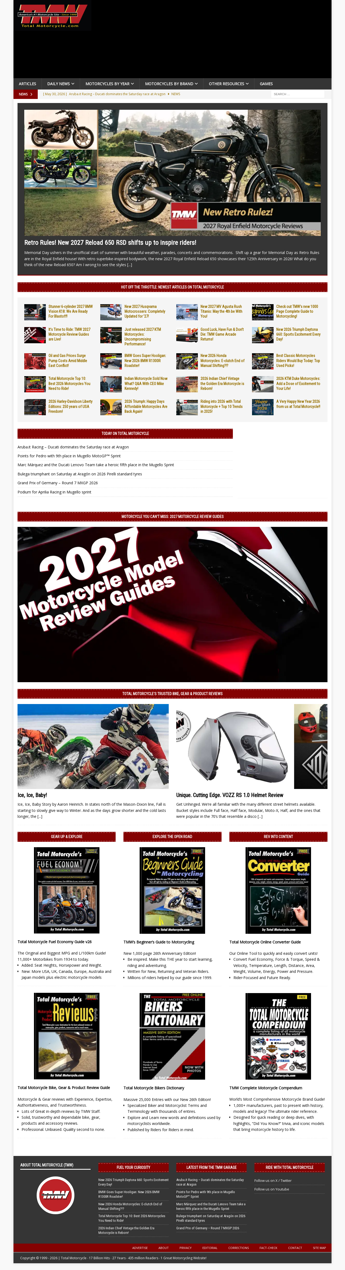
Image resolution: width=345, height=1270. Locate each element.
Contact (295, 1248)
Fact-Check (268, 1248)
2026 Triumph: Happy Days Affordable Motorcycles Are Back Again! (146, 406)
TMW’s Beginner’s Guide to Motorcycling (158, 942)
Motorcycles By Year (107, 83)
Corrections (238, 1248)
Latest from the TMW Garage (212, 1167)
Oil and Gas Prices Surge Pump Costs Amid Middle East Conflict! (68, 360)
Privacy (186, 1248)
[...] (129, 264)
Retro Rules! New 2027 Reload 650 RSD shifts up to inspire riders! (110, 242)
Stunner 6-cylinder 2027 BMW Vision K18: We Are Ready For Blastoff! (71, 311)
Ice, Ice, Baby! (32, 795)
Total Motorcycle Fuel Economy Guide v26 (55, 941)
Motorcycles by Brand (169, 83)
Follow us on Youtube (271, 1189)
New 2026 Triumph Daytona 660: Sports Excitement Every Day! (298, 334)
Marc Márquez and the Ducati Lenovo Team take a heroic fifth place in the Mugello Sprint (96, 464)
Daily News (58, 83)
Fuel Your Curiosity (133, 1167)
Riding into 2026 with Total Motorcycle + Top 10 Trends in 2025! (222, 406)
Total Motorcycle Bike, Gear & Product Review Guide (64, 1087)
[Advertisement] (213, 40)
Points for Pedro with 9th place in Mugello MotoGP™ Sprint (69, 455)
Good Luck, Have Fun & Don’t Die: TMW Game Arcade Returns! (222, 334)
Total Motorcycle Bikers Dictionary (153, 1087)
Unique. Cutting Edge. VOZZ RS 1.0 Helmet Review (229, 795)
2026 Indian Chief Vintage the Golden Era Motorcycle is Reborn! (222, 383)
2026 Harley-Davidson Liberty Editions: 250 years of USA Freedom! (70, 406)
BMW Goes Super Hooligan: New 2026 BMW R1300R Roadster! (145, 360)
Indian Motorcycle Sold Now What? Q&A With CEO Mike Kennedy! (146, 383)
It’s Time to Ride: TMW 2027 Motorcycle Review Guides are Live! (69, 334)
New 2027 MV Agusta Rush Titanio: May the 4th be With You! (221, 311)
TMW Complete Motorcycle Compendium (265, 1087)
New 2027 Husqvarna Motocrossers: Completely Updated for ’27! (145, 311)
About (163, 1248)
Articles (27, 83)
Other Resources (226, 83)
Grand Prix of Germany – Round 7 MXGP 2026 (58, 482)
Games (266, 83)
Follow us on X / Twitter (273, 1180)
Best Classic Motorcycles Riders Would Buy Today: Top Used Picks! (298, 360)
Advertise (140, 1248)
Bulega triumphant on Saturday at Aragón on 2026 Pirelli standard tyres (80, 473)
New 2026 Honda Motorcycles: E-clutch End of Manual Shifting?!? (222, 360)
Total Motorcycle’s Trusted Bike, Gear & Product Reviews (172, 694)
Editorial (210, 1248)
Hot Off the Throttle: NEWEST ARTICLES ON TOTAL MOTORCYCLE (172, 287)
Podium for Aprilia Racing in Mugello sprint (54, 492)
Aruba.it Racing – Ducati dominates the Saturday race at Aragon (73, 446)
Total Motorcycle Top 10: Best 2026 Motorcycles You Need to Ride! (69, 383)
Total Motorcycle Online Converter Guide (265, 942)
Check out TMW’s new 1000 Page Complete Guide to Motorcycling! (297, 311)
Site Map (319, 1248)
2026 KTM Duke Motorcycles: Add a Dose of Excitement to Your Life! (298, 383)
